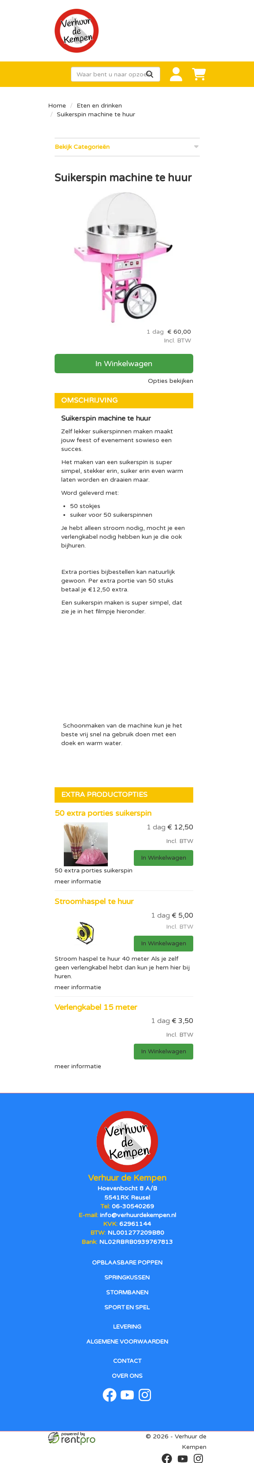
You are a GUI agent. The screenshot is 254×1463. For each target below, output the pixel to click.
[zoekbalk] (115, 74)
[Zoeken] (149, 74)
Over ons (127, 1375)
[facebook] (110, 1399)
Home (57, 105)
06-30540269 (133, 1206)
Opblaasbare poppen (127, 1261)
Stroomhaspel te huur (94, 901)
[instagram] (145, 1399)
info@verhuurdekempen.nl (138, 1214)
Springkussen (127, 1276)
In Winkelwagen (123, 363)
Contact (127, 1360)
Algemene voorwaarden (127, 1340)
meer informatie (78, 881)
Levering (127, 1326)
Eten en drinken (99, 105)
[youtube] (127, 1399)
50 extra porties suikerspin (103, 813)
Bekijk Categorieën (127, 147)
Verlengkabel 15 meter (96, 1007)
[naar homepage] (127, 31)
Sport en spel (127, 1306)
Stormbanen (127, 1291)
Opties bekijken (170, 381)
